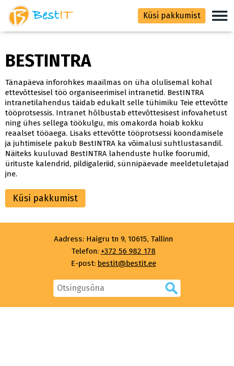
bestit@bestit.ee (127, 263)
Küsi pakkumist (171, 15)
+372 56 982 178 (128, 251)
